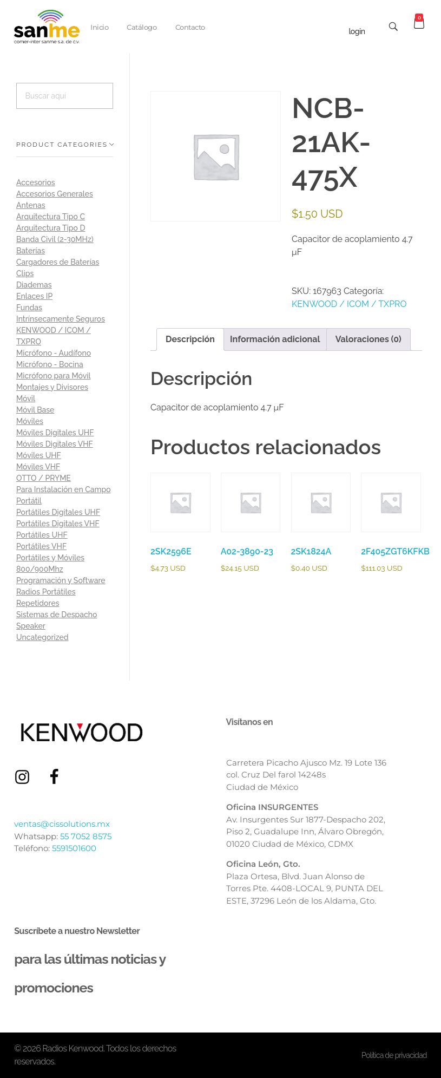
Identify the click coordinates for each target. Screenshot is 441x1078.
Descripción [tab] (190, 339)
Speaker (30, 626)
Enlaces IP (34, 296)
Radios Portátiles (46, 591)
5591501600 (74, 848)
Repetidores (38, 603)
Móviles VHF (38, 466)
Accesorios (35, 182)
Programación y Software (61, 580)
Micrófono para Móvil (53, 375)
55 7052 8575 (85, 836)
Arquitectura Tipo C (50, 216)
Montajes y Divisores (52, 387)
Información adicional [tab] (275, 339)
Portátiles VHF (41, 546)
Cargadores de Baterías (57, 262)
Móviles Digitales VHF (54, 444)
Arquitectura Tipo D (50, 228)
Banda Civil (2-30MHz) (55, 239)
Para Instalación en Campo (63, 489)
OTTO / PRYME (43, 478)
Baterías (30, 250)
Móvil (25, 398)
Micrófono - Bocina (49, 364)
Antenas (30, 205)
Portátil (29, 500)
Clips (25, 273)
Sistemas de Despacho (56, 614)
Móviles (29, 421)
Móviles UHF (38, 455)
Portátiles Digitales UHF (58, 512)
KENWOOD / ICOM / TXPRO (349, 304)
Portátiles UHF (42, 535)
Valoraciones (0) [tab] (368, 339)
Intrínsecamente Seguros (60, 319)
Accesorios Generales (54, 194)
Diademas (34, 284)
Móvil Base (35, 410)
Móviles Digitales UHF (55, 432)
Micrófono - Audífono (53, 353)
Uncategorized (42, 637)
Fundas (29, 307)
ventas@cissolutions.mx (62, 824)
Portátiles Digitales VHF (58, 523)
